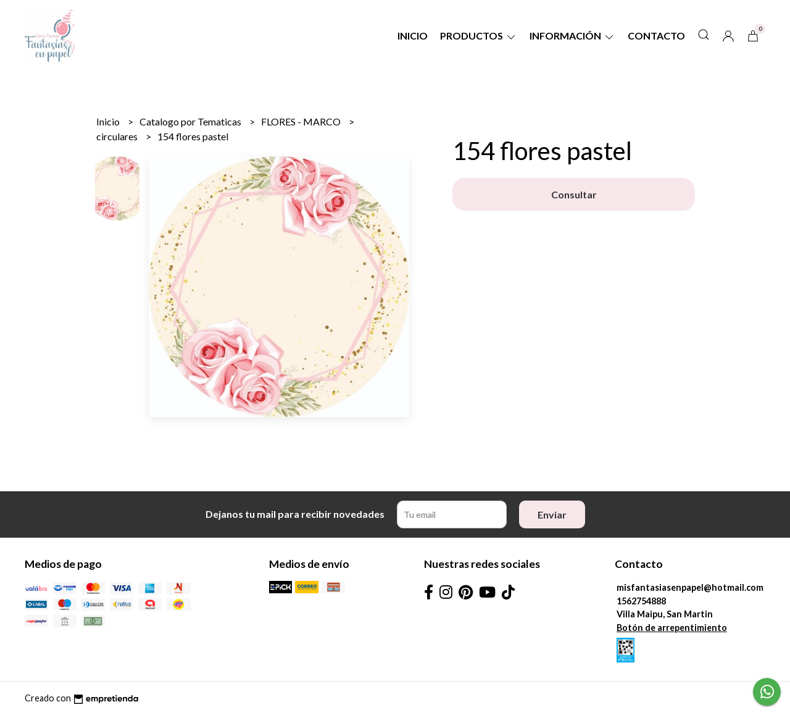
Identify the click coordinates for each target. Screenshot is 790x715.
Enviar (552, 514)
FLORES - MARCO (302, 121)
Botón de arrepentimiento (672, 627)
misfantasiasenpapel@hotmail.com (690, 587)
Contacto (656, 35)
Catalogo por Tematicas (191, 121)
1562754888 (641, 601)
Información (572, 35)
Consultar (574, 194)
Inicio (412, 35)
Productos (478, 35)
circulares (117, 136)
